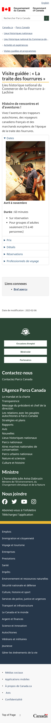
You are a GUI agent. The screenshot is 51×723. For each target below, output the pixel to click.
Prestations (8, 558)
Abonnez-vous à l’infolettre (19, 510)
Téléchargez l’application (17, 514)
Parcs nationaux (12, 442)
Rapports (7, 424)
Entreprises (8, 551)
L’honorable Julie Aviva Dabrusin (23, 481)
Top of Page (11, 714)
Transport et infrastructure (17, 605)
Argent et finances (12, 619)
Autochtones (9, 632)
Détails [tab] (11, 247)
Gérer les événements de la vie (19, 652)
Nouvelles (8, 433)
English (45, 2)
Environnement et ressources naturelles (25, 578)
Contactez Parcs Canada (17, 379)
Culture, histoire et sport (16, 592)
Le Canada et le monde (15, 612)
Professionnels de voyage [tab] (23, 261)
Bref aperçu (20, 289)
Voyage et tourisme (13, 545)
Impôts (6, 572)
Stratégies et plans (13, 420)
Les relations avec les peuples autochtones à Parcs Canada (20, 414)
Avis (4, 429)
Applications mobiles (17, 679)
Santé (5, 565)
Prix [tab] (9, 240)
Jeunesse (7, 645)
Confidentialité (13, 699)
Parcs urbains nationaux (17, 454)
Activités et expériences (16, 45)
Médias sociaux (14, 672)
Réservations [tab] (15, 254)
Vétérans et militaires (14, 639)
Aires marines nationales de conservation (19, 448)
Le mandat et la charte (16, 397)
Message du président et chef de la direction (24, 407)
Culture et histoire (13, 463)
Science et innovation (14, 625)
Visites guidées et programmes (20, 51)
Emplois (6, 531)
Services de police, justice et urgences (24, 598)
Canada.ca (7, 27)
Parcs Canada (23, 27)
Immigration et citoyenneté (18, 538)
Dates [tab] (10, 138)
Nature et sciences (13, 458)
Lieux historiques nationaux (18, 33)
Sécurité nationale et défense (19, 585)
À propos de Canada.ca (18, 686)
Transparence (10, 401)
